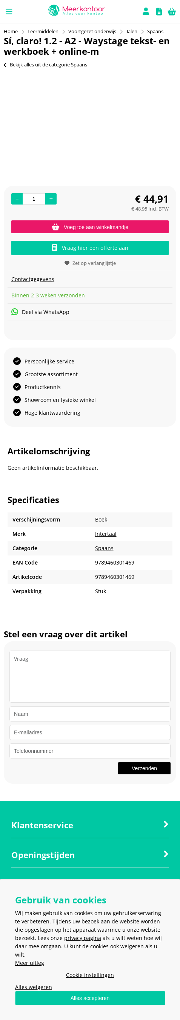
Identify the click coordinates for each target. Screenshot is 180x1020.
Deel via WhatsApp (40, 311)
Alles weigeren (33, 987)
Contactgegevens (32, 279)
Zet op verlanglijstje (90, 263)
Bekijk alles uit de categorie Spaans (45, 64)
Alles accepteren (90, 998)
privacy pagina (82, 938)
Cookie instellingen (90, 974)
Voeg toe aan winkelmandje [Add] (90, 227)
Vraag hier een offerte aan (90, 247)
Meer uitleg (29, 962)
